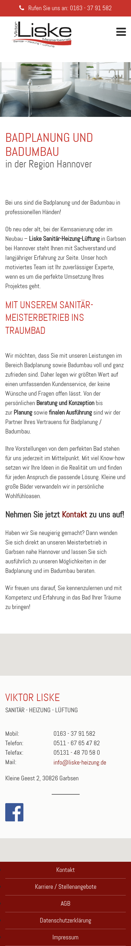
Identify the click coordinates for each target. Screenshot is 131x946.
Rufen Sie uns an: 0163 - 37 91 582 (65, 8)
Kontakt (74, 514)
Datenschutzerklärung (65, 920)
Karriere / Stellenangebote (65, 886)
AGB (65, 903)
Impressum (65, 937)
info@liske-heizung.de (79, 762)
